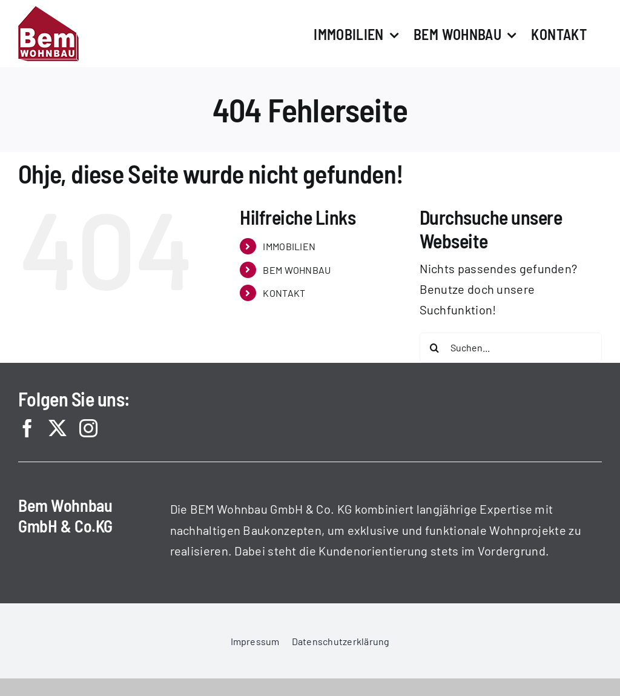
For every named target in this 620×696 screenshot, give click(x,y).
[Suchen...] (511, 348)
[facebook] (27, 428)
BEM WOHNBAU (297, 270)
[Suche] (435, 348)
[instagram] (88, 428)
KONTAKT (284, 293)
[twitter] (57, 428)
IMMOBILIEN (289, 246)
